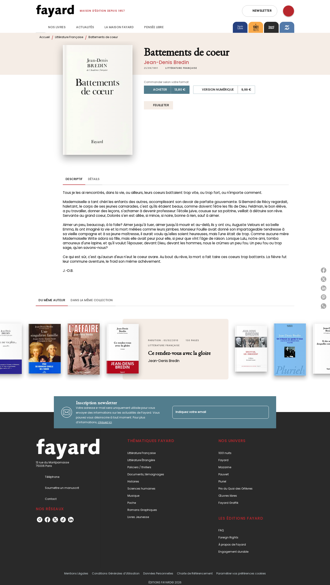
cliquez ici (105, 422)
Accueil (44, 37)
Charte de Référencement (195, 573)
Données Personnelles (158, 573)
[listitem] (40, 520)
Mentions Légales (76, 573)
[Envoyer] (263, 412)
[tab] (40, 27)
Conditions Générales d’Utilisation (116, 573)
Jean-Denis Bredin (166, 62)
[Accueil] (55, 11)
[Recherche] (288, 11)
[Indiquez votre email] (214, 412)
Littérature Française (69, 37)
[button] (259, 11)
